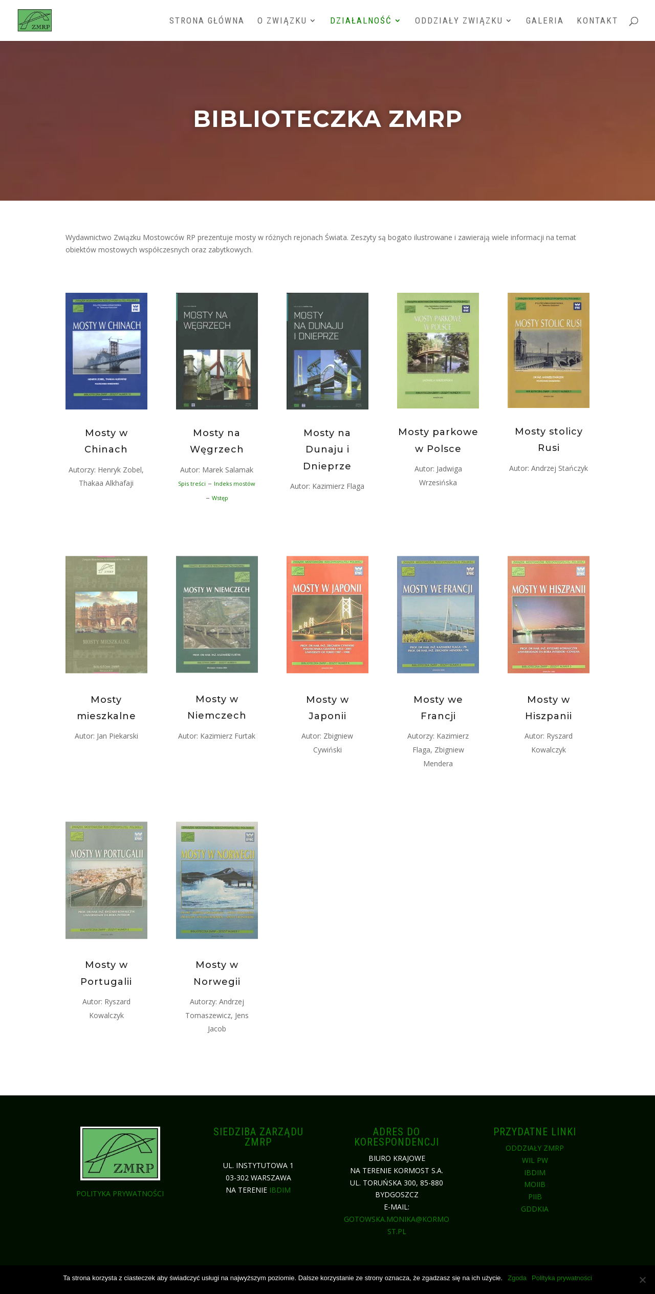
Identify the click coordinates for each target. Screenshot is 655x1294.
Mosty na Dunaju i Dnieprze (327, 453)
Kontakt (597, 21)
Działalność (361, 21)
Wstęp (220, 498)
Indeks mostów (234, 484)
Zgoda (517, 1278)
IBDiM (280, 1190)
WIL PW (535, 1160)
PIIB (535, 1196)
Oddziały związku (459, 21)
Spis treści (192, 484)
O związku (282, 21)
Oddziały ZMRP (535, 1148)
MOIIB (534, 1184)
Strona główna (207, 21)
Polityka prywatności (120, 1193)
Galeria (545, 21)
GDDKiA (535, 1209)
